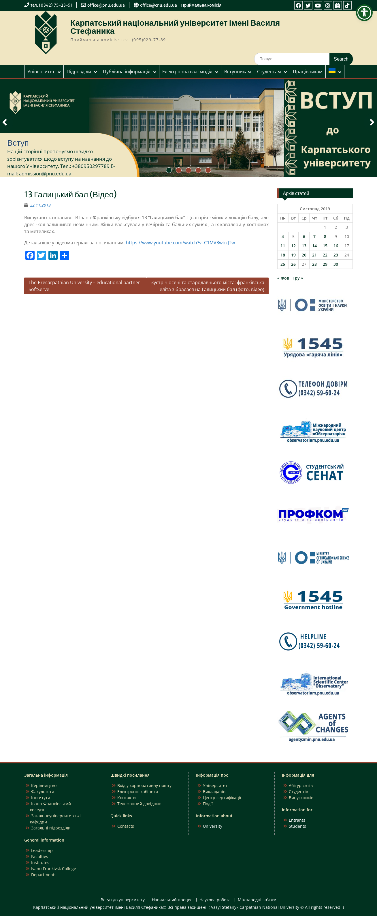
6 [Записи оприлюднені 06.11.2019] (304, 236)
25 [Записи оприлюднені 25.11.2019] (282, 264)
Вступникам (237, 71)
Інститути (40, 797)
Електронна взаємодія (187, 71)
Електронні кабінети (137, 791)
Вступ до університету (123, 900)
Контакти (126, 797)
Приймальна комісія (201, 5)
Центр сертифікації (222, 797)
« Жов (283, 278)
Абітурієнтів (301, 785)
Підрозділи (79, 71)
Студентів (298, 791)
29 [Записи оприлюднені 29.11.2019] (325, 264)
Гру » (298, 278)
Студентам (269, 71)
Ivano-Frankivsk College (53, 868)
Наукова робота (215, 900)
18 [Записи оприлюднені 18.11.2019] (282, 255)
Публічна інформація (126, 71)
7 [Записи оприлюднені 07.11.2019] (314, 236)
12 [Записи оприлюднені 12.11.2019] (293, 245)
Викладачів (214, 791)
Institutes (40, 862)
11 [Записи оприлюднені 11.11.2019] (282, 245)
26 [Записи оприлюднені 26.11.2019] (293, 264)
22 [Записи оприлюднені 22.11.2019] (325, 255)
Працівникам (308, 71)
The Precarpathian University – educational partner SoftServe (84, 286)
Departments (43, 874)
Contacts (125, 826)
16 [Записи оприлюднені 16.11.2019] (335, 245)
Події (208, 803)
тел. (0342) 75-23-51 (51, 5)
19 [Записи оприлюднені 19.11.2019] (293, 255)
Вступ (18, 143)
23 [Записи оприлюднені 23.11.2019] (335, 255)
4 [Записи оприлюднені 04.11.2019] (283, 236)
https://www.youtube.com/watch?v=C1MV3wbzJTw (180, 242)
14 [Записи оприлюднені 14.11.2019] (314, 245)
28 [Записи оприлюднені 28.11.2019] (314, 264)
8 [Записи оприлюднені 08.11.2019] (325, 236)
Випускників (301, 797)
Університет (41, 71)
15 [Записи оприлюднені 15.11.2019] (325, 245)
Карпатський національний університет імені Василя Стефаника (175, 27)
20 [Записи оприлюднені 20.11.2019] (304, 255)
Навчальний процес (172, 900)
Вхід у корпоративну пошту (144, 785)
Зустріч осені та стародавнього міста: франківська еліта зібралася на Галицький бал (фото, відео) (207, 286)
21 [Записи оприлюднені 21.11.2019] (314, 255)
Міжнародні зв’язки (257, 900)
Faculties (39, 856)
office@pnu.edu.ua (106, 5)
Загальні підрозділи (51, 828)
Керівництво (43, 785)
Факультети (42, 791)
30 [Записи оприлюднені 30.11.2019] (335, 264)
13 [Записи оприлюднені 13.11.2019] (304, 245)
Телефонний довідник (139, 803)
